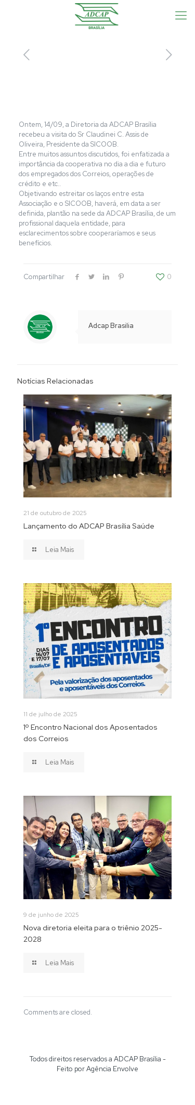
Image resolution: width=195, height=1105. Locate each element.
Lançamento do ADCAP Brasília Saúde (88, 526)
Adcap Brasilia (111, 325)
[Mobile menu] (181, 15)
